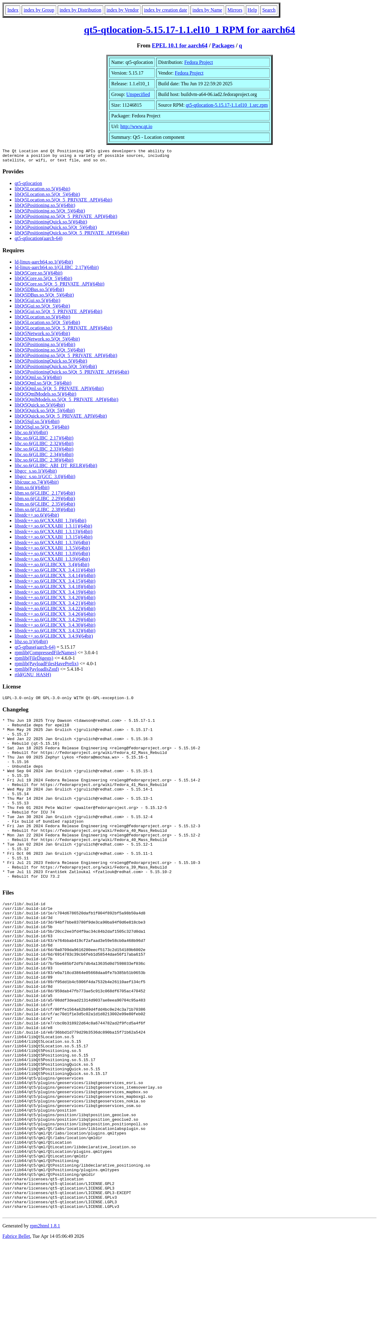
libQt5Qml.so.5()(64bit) (38, 380)
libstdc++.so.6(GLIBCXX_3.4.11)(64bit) (55, 572)
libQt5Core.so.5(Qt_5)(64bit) (43, 281)
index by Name (207, 10)
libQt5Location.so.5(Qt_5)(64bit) (47, 197)
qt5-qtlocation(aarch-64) (38, 241)
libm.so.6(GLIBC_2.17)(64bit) (45, 495)
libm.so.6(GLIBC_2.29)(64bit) (45, 501)
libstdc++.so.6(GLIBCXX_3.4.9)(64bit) (54, 638)
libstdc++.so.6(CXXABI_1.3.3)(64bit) (52, 545)
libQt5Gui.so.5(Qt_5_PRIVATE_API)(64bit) (58, 314)
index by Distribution (80, 10)
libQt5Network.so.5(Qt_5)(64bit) (47, 341)
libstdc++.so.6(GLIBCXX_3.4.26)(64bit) (55, 616)
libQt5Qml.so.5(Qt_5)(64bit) (43, 385)
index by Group (39, 10)
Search (269, 10)
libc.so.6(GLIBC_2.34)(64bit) (44, 457)
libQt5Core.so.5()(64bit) (38, 275)
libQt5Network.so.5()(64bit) (42, 336)
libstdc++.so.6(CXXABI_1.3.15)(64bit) (53, 539)
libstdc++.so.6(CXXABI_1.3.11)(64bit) (53, 528)
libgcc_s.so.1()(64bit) (36, 473)
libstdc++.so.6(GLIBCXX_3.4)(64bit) (52, 567)
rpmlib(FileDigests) (34, 660)
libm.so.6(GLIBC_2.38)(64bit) (45, 512)
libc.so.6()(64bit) (31, 435)
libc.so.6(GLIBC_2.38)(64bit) (44, 462)
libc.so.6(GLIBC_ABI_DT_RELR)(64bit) (56, 468)
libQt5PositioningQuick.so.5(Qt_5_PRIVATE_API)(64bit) (72, 235)
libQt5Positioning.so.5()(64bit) (45, 208)
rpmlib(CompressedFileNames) (45, 655)
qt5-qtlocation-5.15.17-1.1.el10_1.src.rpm (227, 105)
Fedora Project (198, 62)
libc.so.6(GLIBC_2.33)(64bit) (44, 451)
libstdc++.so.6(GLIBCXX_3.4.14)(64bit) (55, 578)
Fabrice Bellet (16, 1335)
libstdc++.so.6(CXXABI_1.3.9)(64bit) (52, 561)
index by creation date (165, 10)
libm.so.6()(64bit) (32, 490)
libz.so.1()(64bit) (31, 644)
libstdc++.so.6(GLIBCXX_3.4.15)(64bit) (55, 583)
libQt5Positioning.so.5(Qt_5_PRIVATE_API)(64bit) (66, 219)
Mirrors (235, 10)
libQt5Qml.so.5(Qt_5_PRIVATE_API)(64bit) (59, 391)
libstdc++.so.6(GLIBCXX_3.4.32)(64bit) (55, 633)
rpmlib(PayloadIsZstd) (37, 671)
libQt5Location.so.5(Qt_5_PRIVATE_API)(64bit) (63, 202)
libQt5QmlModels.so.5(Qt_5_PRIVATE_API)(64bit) (66, 402)
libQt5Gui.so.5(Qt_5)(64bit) (42, 308)
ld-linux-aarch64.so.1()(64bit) (44, 264)
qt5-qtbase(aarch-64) (35, 649)
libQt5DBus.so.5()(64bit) (39, 292)
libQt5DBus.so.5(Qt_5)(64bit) (44, 297)
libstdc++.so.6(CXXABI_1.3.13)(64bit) (53, 534)
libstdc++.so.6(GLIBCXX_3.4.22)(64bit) (55, 611)
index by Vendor (123, 10)
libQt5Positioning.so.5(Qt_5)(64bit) (50, 213)
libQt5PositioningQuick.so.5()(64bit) (51, 224)
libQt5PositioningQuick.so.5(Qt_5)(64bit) (56, 230)
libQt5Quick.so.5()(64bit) (40, 407)
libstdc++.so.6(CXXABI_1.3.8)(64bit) (52, 556)
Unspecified (138, 94)
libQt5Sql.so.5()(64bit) (37, 424)
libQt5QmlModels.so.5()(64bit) (45, 396)
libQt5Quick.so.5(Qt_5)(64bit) (45, 413)
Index (12, 10)
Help (252, 10)
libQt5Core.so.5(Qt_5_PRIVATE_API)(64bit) (59, 286)
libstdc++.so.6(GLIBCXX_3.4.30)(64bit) (55, 627)
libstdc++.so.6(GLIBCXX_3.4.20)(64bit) (55, 600)
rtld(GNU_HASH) (33, 677)
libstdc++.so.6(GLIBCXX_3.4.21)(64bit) (55, 605)
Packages (223, 45)
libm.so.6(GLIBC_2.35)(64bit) (45, 506)
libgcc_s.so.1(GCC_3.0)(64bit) (45, 479)
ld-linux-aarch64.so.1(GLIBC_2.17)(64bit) (57, 270)
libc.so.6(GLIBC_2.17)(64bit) (44, 440)
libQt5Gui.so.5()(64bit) (37, 303)
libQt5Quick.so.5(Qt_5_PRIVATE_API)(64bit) (61, 418)
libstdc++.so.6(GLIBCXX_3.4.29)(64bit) (55, 622)
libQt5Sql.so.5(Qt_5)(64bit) (42, 429)
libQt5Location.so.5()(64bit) (42, 191)
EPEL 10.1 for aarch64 (179, 45)
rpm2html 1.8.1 (45, 1324)
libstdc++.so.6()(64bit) (37, 517)
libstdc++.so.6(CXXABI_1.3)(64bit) (50, 523)
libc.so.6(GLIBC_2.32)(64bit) (44, 446)
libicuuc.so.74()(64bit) (37, 484)
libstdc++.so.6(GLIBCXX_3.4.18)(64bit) (55, 589)
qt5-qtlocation (28, 186)
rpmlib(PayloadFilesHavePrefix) (46, 666)
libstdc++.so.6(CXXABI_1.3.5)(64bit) (52, 550)
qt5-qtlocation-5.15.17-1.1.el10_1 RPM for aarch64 (189, 29)
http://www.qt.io (136, 126)
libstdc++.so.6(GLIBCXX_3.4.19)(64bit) (55, 594)
